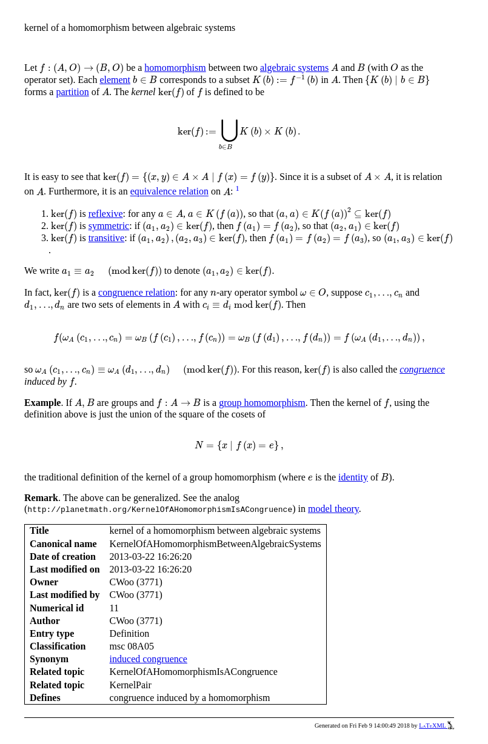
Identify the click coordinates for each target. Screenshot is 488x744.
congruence (422, 369)
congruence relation (136, 292)
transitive (107, 238)
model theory (333, 508)
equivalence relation (169, 192)
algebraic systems (294, 67)
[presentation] (81, 68)
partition (72, 92)
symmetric (109, 226)
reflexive (106, 213)
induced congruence (148, 659)
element (114, 80)
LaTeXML (436, 725)
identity (353, 477)
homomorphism (175, 67)
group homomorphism (262, 402)
